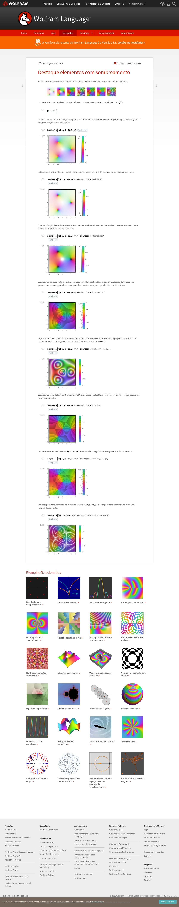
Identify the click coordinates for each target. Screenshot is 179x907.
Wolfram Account (151, 841)
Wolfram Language (62, 18)
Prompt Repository (48, 858)
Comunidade (127, 32)
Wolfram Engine (12, 866)
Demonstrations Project (120, 858)
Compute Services (13, 841)
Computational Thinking (120, 848)
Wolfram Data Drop (117, 862)
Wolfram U (79, 829)
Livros (77, 867)
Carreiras (148, 872)
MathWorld (114, 866)
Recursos (84, 32)
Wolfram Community (83, 874)
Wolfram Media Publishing (120, 874)
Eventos (147, 880)
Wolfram (120, 895)
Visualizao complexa (51, 63)
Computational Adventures (121, 851)
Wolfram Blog (80, 878)
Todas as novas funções (128, 63)
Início (24, 32)
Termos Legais (132, 895)
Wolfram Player (11, 870)
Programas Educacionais (85, 844)
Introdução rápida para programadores (84, 856)
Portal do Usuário (152, 837)
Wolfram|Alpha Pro (13, 856)
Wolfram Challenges (118, 837)
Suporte (147, 856)
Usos (53, 32)
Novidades (68, 32)
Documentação (106, 32)
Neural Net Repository (49, 854)
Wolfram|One (10, 829)
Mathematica (10, 833)
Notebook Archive (48, 871)
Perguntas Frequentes (154, 851)
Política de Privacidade (151, 895)
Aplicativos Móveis (13, 859)
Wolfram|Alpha (116, 829)
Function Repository (49, 846)
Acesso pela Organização (155, 845)
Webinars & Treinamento (85, 840)
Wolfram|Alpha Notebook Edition (19, 851)
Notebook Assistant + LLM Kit (18, 837)
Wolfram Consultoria (49, 829)
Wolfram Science (116, 870)
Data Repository (47, 842)
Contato (147, 876)
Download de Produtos (154, 833)
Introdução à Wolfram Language (88, 850)
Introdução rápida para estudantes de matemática (86, 862)
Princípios (39, 32)
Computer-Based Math (119, 844)
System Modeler (12, 845)
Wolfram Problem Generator (122, 833)
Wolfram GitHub (47, 875)
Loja (146, 829)
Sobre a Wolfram (151, 868)
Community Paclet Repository (53, 850)
